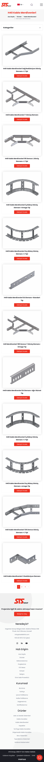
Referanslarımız (22, 661)
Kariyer (22, 671)
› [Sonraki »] (28, 587)
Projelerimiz (22, 664)
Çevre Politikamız (22, 695)
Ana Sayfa (22, 654)
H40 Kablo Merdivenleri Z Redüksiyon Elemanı (22, 576)
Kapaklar (22, 726)
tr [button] (20, 5)
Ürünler (22, 658)
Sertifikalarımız (22, 705)
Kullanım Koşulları (9, 756)
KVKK (33, 756)
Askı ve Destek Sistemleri (21, 716)
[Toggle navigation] (41, 4)
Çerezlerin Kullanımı (23, 756)
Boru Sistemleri (22, 736)
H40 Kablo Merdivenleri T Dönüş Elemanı (22, 115)
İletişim (22, 674)
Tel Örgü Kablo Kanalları (22, 729)
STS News (22, 668)
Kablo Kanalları (22, 719)
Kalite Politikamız (22, 698)
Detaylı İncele (22, 76)
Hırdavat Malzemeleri (22, 742)
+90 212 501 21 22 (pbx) (22, 638)
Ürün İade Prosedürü (22, 677)
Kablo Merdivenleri (22, 722)
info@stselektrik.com (22, 635)
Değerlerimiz (22, 702)
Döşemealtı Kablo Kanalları (22, 732)
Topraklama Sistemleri (22, 739)
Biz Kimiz (22, 688)
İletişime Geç (22, 614)
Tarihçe (22, 692)
